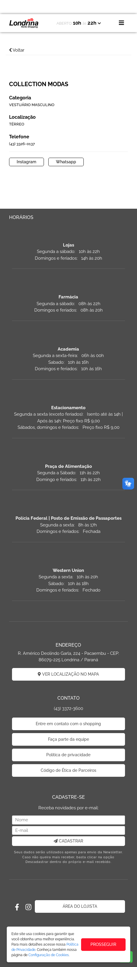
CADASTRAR (68, 841)
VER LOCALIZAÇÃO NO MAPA (68, 674)
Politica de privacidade (68, 754)
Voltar (16, 50)
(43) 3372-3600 (68, 708)
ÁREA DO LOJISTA (80, 906)
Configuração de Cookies (48, 955)
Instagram (26, 161)
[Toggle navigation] (121, 22)
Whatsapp (66, 161)
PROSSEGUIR (103, 944)
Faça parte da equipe (68, 739)
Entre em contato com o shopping (68, 723)
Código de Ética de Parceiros (68, 770)
